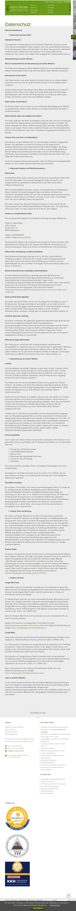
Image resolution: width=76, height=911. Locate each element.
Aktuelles (51, 7)
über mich (33, 7)
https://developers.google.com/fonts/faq (22, 625)
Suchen (54, 900)
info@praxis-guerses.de (21, 237)
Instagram (70, 5)
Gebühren (33, 12)
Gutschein (51, 5)
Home (32, 5)
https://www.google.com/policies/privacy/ (29, 628)
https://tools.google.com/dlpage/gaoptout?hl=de (25, 573)
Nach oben (68, 895)
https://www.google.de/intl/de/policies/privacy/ (24, 673)
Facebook (70, 7)
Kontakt (50, 12)
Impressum (59, 2)
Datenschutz (55, 905)
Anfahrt (50, 10)
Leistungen (34, 10)
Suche (46, 2)
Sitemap (52, 2)
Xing (70, 10)
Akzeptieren (38, 908)
